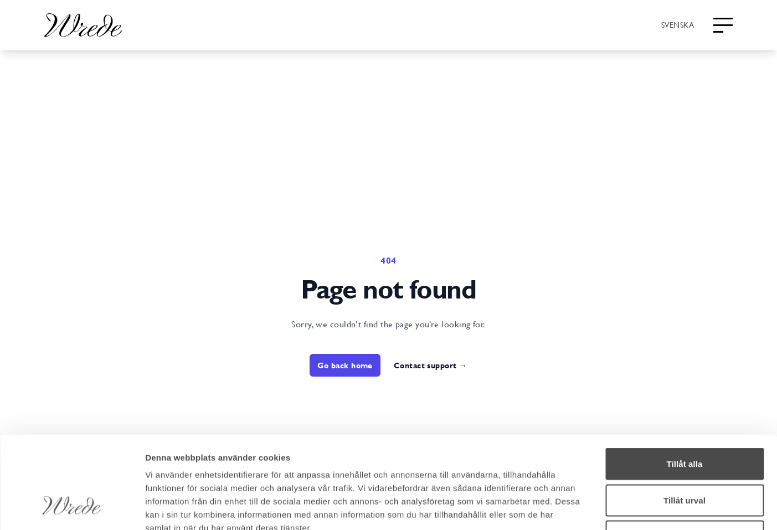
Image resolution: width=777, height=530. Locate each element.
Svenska (677, 24)
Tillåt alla (684, 384)
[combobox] (677, 24)
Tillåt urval (684, 421)
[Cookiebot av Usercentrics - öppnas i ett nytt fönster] (71, 508)
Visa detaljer (601, 508)
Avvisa (684, 457)
